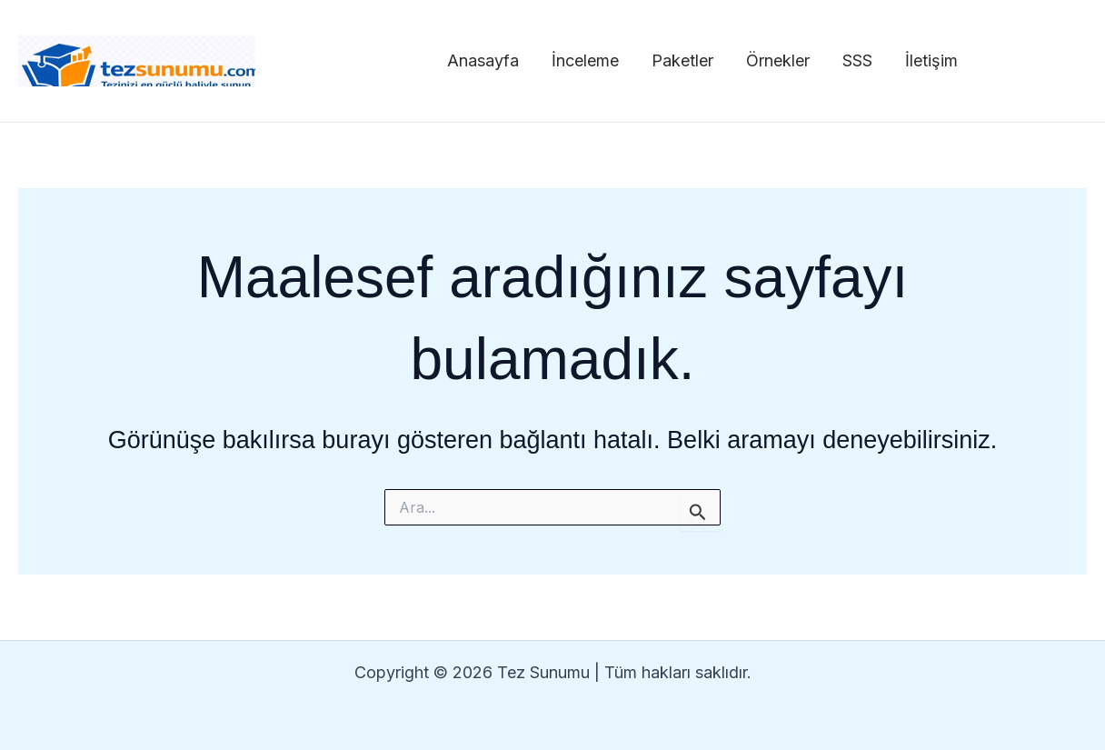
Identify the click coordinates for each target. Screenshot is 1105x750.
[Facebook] (1039, 62)
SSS (857, 60)
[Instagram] (1000, 62)
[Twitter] (1078, 62)
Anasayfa (483, 60)
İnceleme (585, 60)
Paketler (682, 60)
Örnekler (778, 60)
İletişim (931, 60)
